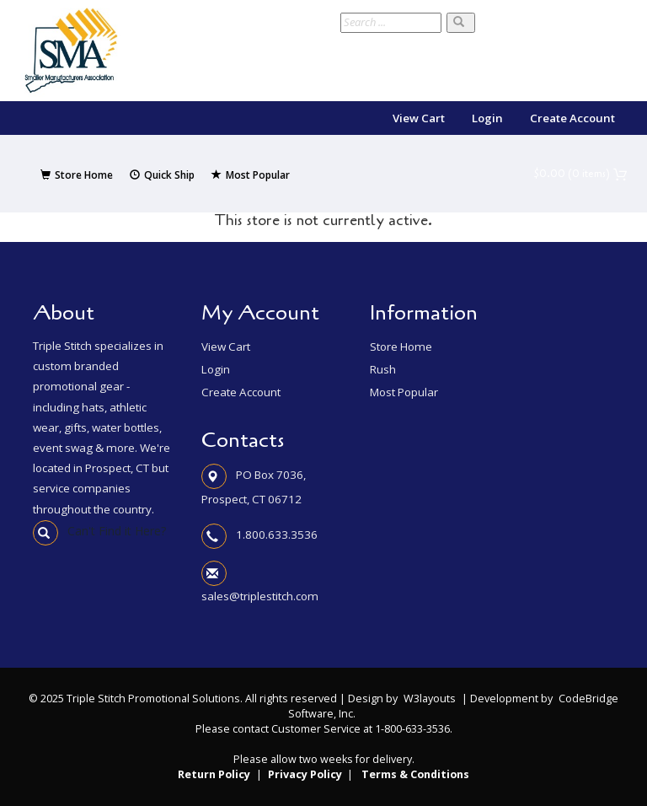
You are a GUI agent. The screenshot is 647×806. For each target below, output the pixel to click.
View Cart (419, 118)
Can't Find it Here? (99, 531)
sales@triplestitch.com (259, 596)
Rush (383, 369)
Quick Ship (162, 175)
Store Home (76, 175)
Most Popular (250, 175)
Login (487, 118)
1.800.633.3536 (277, 534)
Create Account (572, 118)
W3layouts (430, 698)
